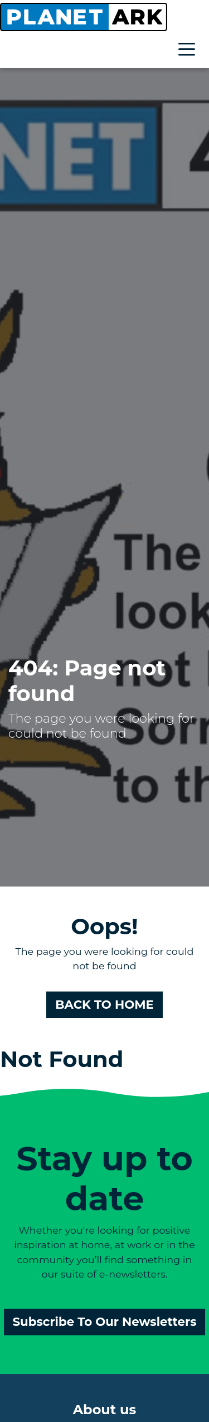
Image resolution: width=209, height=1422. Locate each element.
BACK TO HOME (104, 1004)
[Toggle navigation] (189, 51)
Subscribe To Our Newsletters (105, 1321)
